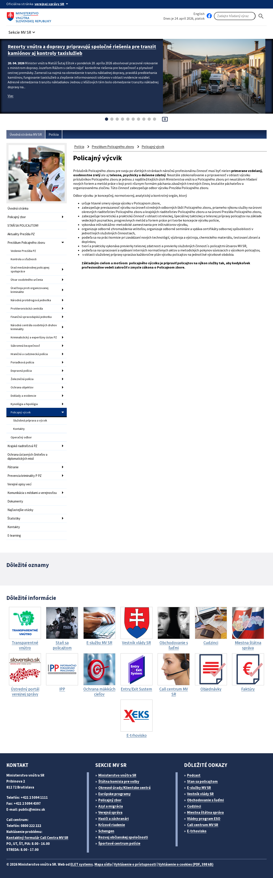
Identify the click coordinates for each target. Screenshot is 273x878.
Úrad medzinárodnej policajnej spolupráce (30, 269)
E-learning (14, 535)
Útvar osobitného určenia (27, 280)
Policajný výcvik (21, 412)
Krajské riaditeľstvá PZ (22, 446)
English (199, 14)
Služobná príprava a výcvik (30, 420)
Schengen (106, 831)
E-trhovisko (196, 831)
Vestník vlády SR (200, 793)
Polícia (54, 134)
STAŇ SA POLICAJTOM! (22, 225)
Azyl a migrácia (110, 806)
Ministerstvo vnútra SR (117, 775)
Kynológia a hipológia (24, 404)
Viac (10, 96)
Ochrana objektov (22, 387)
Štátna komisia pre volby (118, 781)
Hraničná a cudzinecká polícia (29, 354)
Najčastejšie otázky (20, 510)
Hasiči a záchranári (113, 818)
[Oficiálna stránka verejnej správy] (52, 3)
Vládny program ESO (203, 818)
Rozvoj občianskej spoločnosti (123, 837)
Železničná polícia (22, 379)
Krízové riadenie (111, 824)
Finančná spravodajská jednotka (31, 317)
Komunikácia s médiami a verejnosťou (32, 493)
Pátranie (13, 467)
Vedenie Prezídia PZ (23, 251)
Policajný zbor (16, 217)
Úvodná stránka (17, 208)
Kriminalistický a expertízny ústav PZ (34, 337)
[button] (22, 31)
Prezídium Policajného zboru (26, 243)
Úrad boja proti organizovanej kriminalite (29, 290)
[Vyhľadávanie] (235, 16)
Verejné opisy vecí (19, 484)
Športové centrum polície (119, 843)
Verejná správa (110, 812)
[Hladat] (261, 16)
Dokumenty (15, 501)
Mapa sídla (103, 864)
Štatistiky (13, 518)
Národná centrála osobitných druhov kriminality (34, 327)
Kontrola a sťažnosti (23, 259)
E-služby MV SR (199, 787)
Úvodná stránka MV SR (26, 134)
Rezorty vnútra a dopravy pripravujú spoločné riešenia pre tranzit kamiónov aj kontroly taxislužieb (82, 49)
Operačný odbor (21, 437)
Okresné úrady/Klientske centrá (124, 787)
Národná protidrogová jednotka (31, 300)
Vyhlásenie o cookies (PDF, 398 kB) (185, 864)
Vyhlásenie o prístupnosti (135, 864)
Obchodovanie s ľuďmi (205, 800)
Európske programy (114, 793)
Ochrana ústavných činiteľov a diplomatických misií (27, 456)
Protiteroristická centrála (27, 308)
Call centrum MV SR (202, 824)
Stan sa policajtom (202, 781)
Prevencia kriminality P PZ (24, 476)
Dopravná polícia (21, 371)
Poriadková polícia (22, 362)
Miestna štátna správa (205, 812)
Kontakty (19, 429)
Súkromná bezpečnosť (25, 346)
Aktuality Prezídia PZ (21, 234)
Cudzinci (194, 806)
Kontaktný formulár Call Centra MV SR (37, 837)
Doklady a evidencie (23, 396)
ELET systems (81, 864)
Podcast (193, 775)
